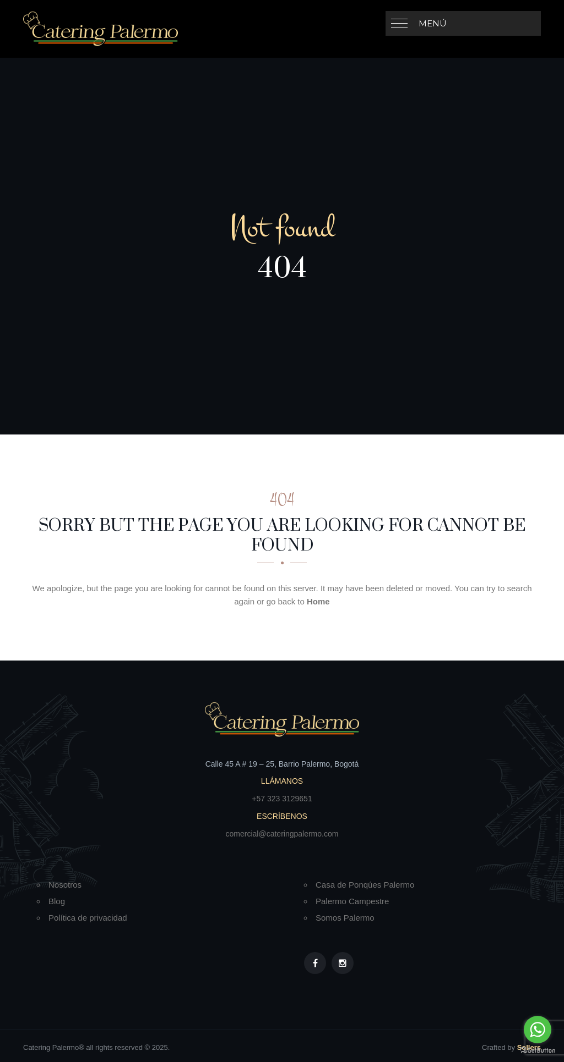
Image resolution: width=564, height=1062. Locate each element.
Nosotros (65, 884)
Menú (433, 23)
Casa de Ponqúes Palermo (365, 884)
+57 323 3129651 (282, 798)
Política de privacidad (87, 917)
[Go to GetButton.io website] (537, 1050)
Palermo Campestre (352, 901)
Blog (56, 901)
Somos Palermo (345, 917)
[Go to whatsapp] (537, 1029)
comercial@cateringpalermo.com (282, 833)
